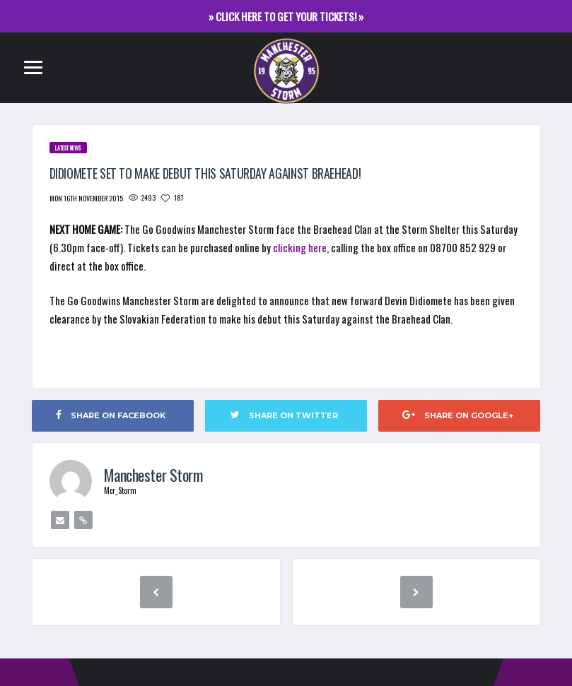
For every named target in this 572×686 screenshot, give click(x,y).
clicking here (300, 247)
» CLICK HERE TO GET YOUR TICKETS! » (286, 16)
